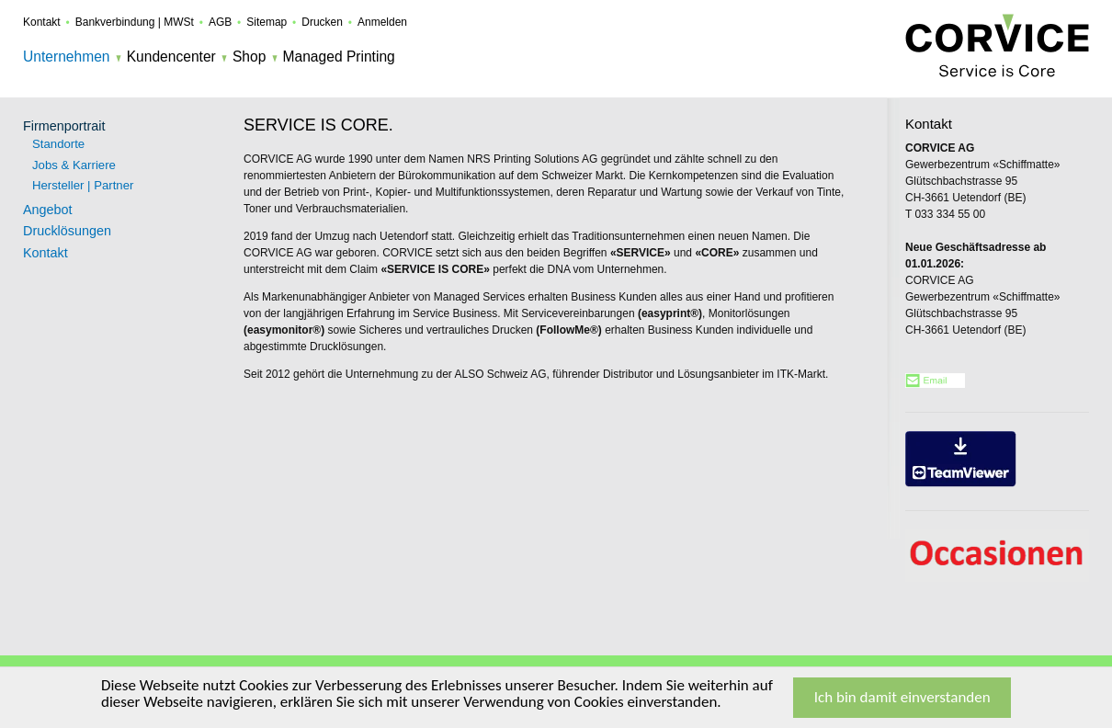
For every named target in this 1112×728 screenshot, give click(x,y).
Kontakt (42, 22)
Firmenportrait (64, 126)
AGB (220, 22)
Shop (249, 56)
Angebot (48, 209)
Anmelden (382, 22)
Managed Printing (339, 56)
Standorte (58, 144)
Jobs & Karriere (74, 165)
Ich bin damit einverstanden (902, 698)
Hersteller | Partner (82, 185)
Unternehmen (66, 56)
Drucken (322, 22)
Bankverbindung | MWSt (134, 22)
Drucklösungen (67, 230)
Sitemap (266, 22)
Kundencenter (171, 56)
